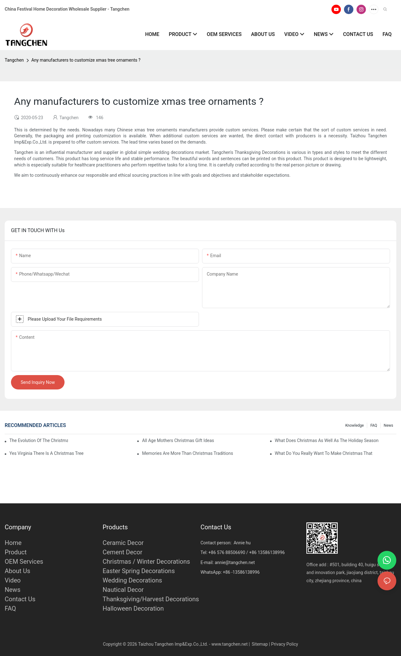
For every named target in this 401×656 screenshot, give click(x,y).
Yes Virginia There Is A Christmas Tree (46, 453)
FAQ (373, 425)
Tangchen (14, 60)
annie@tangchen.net (235, 562)
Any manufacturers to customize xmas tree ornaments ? (85, 60)
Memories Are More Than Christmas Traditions (187, 453)
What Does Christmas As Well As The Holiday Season (326, 440)
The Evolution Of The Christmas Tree (38, 440)
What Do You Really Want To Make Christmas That (323, 453)
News (388, 425)
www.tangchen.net (229, 644)
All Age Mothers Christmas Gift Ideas (178, 440)
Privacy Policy (284, 644)
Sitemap (260, 644)
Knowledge (354, 425)
